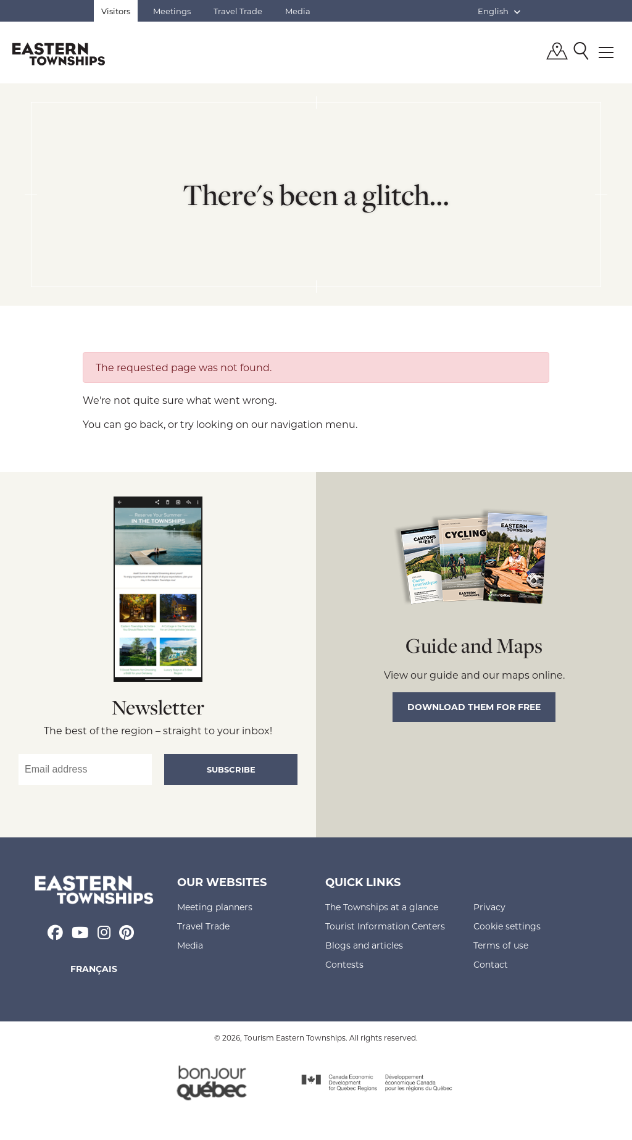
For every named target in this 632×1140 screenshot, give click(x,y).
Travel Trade (238, 11)
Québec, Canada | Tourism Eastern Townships (58, 53)
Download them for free (474, 707)
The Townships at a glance (381, 907)
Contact (490, 964)
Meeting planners (214, 907)
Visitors (115, 11)
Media (297, 11)
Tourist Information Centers (385, 926)
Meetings (172, 11)
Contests (344, 964)
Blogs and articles (364, 945)
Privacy (489, 907)
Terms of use (500, 945)
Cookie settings (507, 926)
